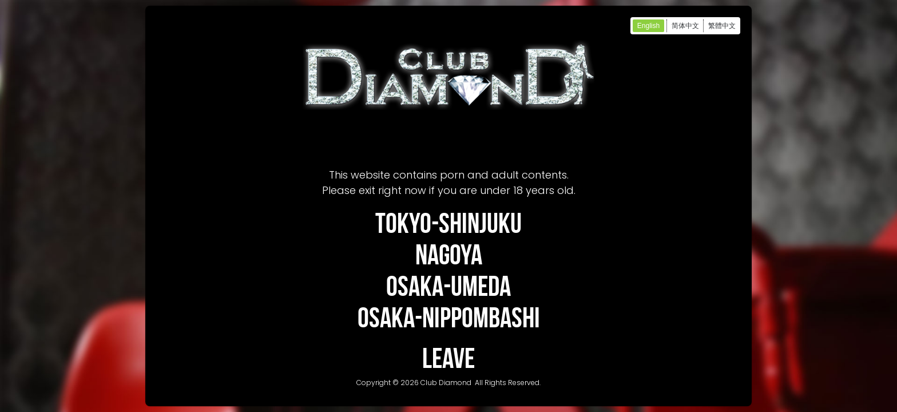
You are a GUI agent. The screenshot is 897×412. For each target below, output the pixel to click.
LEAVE (448, 358)
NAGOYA (448, 254)
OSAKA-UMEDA (448, 286)
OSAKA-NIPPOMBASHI (449, 317)
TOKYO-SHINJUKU (448, 223)
